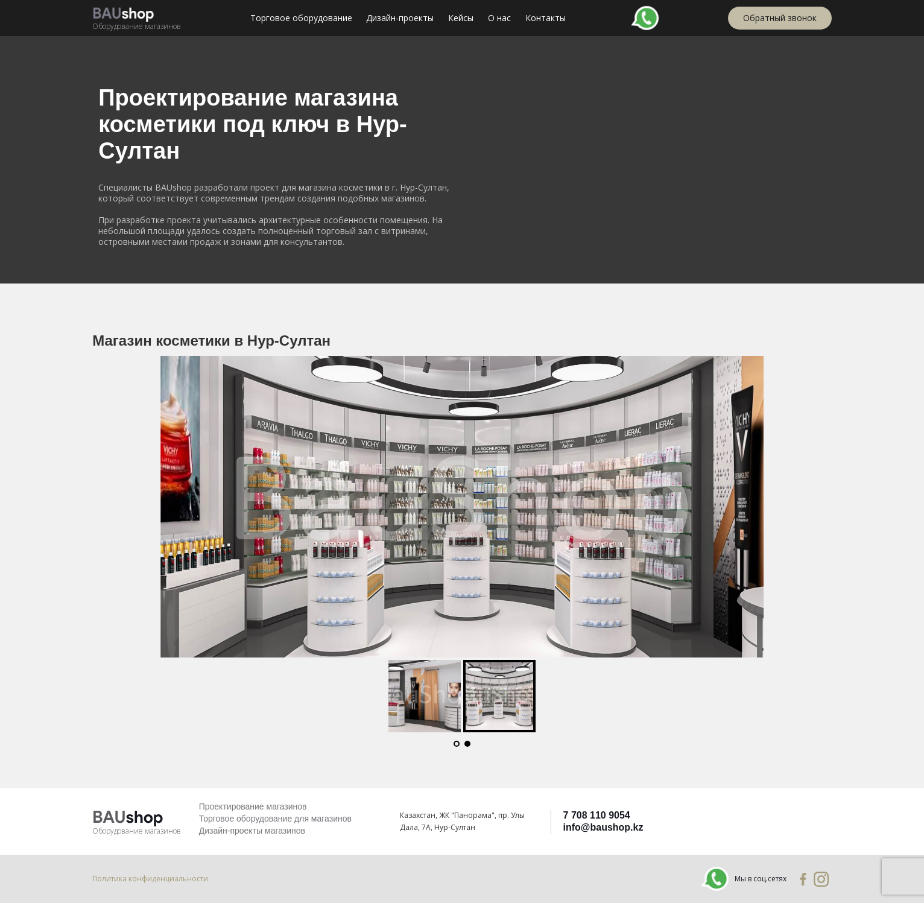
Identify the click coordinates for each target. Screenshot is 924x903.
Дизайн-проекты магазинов (252, 830)
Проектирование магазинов (253, 806)
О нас (499, 18)
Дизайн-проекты (400, 18)
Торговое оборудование (301, 18)
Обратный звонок (780, 18)
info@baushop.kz (603, 827)
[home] (136, 18)
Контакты (545, 18)
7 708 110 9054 (596, 815)
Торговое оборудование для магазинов (275, 818)
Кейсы (460, 18)
